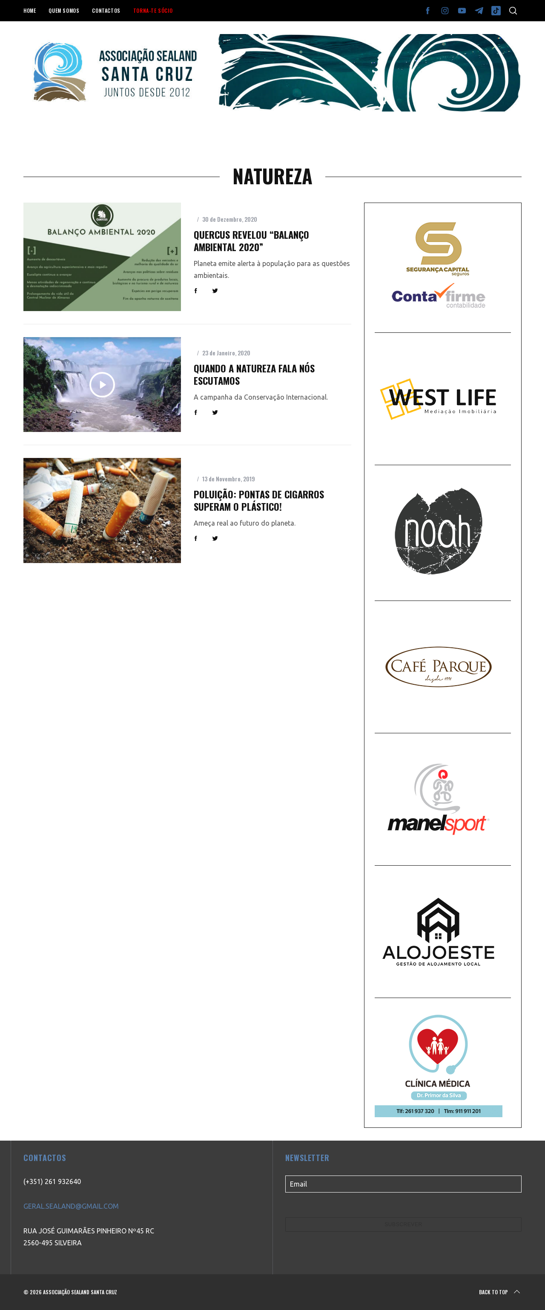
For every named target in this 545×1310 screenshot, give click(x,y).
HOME (29, 10)
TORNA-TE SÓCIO (152, 10)
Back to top (500, 1292)
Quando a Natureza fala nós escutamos (254, 374)
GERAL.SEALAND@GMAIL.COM (71, 1206)
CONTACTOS (106, 10)
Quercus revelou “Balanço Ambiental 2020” (251, 240)
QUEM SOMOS (64, 10)
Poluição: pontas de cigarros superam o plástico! (259, 500)
